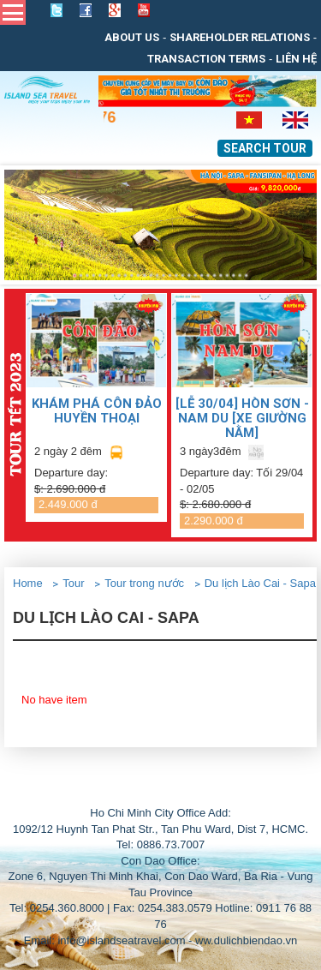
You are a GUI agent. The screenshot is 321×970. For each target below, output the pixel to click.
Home (28, 583)
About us (131, 37)
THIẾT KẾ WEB (199, 788)
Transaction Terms (206, 58)
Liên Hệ (296, 58)
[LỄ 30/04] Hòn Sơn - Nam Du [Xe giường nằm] (242, 418)
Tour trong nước (144, 583)
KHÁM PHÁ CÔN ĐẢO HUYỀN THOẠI (97, 411)
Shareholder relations (239, 37)
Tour (73, 583)
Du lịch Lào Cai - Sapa (260, 583)
